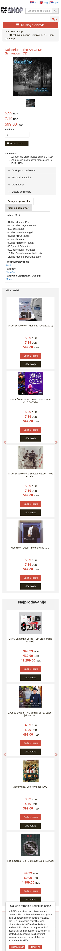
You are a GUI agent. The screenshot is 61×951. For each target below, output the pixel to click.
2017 (8, 265)
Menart (10, 279)
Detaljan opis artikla (19, 201)
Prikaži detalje (17, 947)
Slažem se (35, 947)
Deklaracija (15, 184)
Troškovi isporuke (19, 177)
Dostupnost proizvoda (21, 170)
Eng (44, 2)
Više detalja (30, 364)
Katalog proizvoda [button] (30, 25)
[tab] (30, 170)
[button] (3, 440)
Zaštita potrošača (19, 191)
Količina (9, 129)
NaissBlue (11, 272)
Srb (34, 2)
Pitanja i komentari (18, 208)
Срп (53, 2)
